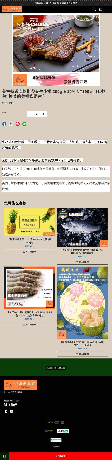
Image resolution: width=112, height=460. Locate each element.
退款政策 (56, 447)
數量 (4, 112)
